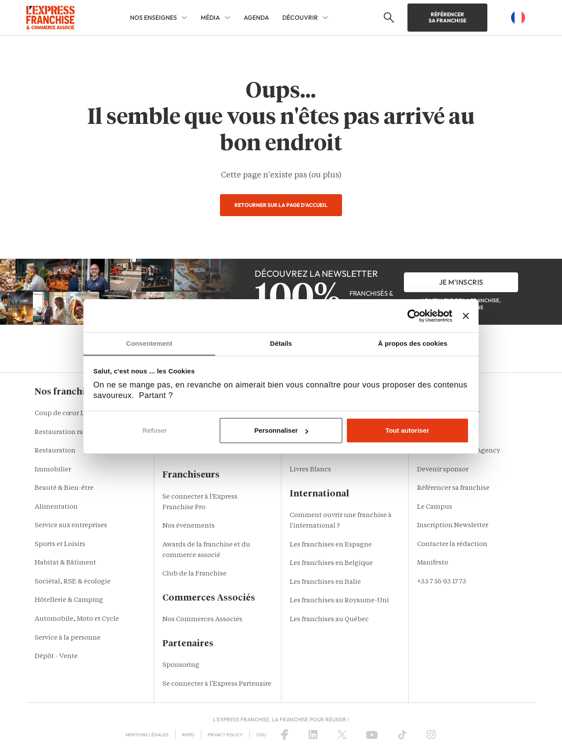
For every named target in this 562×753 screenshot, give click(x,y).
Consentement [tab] (149, 343)
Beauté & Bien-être (64, 488)
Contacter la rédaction (452, 544)
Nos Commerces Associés (202, 619)
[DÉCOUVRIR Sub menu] (325, 17)
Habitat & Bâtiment (65, 563)
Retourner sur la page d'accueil (281, 205)
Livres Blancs (310, 470)
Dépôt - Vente (56, 656)
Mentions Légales (147, 735)
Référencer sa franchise (447, 17)
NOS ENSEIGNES (153, 17)
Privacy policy (225, 735)
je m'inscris (461, 282)
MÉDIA (210, 17)
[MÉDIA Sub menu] (227, 17)
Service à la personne (68, 638)
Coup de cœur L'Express (72, 413)
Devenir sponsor (442, 470)
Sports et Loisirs (60, 544)
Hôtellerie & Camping (69, 600)
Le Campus (434, 507)
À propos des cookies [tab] (412, 343)
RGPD (188, 735)
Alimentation (56, 507)
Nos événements (188, 526)
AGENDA (256, 18)
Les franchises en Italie (325, 582)
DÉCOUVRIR (300, 17)
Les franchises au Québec (329, 619)
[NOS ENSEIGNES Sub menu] (184, 17)
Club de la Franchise (194, 574)
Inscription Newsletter (452, 525)
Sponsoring (180, 665)
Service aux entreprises (71, 525)
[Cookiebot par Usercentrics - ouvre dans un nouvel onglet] (413, 315)
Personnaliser (281, 430)
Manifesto (432, 563)
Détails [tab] (281, 343)
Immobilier (53, 470)
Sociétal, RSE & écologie (73, 582)
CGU (261, 735)
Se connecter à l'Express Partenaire (216, 684)
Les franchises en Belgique (331, 563)
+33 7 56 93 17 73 (441, 582)
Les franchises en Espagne (331, 545)
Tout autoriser (407, 430)
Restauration (55, 451)
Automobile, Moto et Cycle (77, 619)
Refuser (155, 430)
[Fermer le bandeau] (466, 316)
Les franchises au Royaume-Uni (339, 600)
